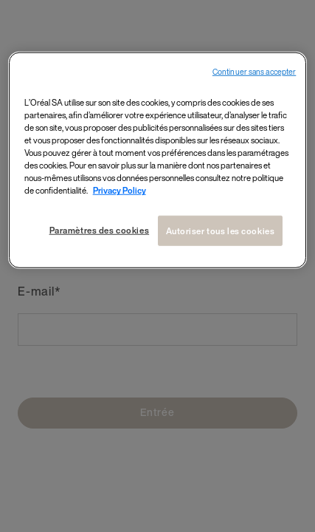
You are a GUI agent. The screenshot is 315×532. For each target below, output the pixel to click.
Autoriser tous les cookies (220, 230)
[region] (158, 160)
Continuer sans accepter (254, 72)
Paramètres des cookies (99, 229)
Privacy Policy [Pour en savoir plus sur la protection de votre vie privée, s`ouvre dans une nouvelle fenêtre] (119, 190)
